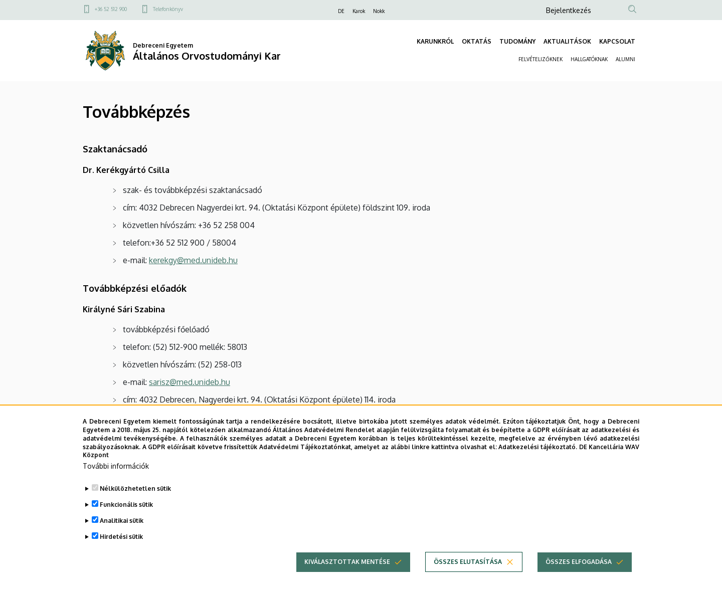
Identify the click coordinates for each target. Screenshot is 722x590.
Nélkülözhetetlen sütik (135, 503)
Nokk (379, 11)
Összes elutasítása (468, 576)
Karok (358, 11)
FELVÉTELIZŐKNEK (540, 59)
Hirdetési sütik (121, 551)
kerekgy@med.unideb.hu (193, 260)
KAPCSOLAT (617, 41)
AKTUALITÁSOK (567, 41)
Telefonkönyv (168, 9)
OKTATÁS (476, 41)
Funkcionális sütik (126, 519)
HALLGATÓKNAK (589, 59)
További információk (116, 481)
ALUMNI (625, 59)
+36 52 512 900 (111, 9)
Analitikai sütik (121, 535)
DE (341, 11)
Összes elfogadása (579, 576)
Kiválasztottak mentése (347, 576)
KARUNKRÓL (435, 41)
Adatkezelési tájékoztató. (537, 461)
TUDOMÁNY (517, 41)
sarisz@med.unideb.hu (189, 382)
